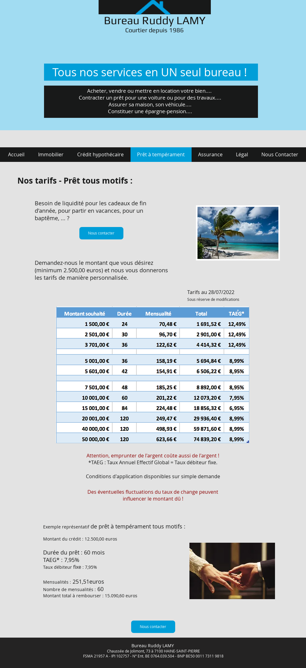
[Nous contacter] (101, 233)
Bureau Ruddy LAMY (155, 20)
